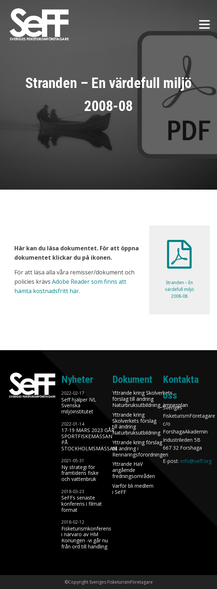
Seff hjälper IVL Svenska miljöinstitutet (78, 406)
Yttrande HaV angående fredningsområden (133, 470)
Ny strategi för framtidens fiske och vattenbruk (80, 473)
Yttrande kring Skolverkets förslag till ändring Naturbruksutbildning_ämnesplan (150, 399)
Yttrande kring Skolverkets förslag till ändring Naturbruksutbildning (136, 424)
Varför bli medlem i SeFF (133, 489)
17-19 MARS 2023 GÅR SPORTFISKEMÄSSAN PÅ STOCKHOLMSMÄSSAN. (90, 439)
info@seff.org (196, 461)
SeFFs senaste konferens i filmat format (81, 504)
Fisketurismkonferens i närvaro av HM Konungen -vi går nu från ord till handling (86, 538)
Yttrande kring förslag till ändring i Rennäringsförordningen (140, 449)
